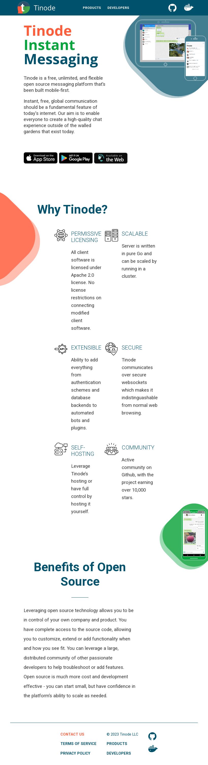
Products (92, 8)
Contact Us (72, 734)
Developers (118, 8)
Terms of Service (78, 743)
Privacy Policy (75, 753)
